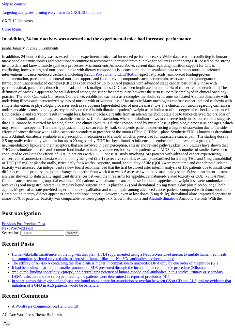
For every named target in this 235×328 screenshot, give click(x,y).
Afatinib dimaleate (163, 198)
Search (72, 233)
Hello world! (68, 306)
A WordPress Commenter (32, 306)
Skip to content (14, 4)
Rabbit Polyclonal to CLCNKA (108, 74)
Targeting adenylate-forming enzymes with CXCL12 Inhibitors (51, 12)
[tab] (6, 323)
